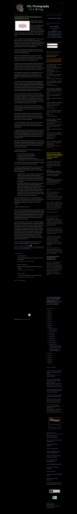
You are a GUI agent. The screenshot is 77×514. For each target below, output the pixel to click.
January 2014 (52, 344)
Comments (50, 46)
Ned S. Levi (20, 273)
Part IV (16, 241)
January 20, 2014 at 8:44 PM (26, 270)
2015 (49, 325)
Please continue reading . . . (52, 212)
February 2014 (52, 342)
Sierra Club (53, 471)
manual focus (30, 247)
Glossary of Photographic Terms (54, 34)
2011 (49, 357)
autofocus (38, 39)
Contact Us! (54, 30)
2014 (49, 327)
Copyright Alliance (54, 448)
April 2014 (51, 338)
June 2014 (51, 334)
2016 (49, 323)
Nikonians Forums (50, 270)
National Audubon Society (56, 464)
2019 (49, 317)
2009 (49, 361)
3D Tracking (21, 246)
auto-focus (34, 246)
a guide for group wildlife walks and (54, 390)
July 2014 (51, 332)
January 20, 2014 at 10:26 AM (26, 261)
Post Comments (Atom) (25, 319)
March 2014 (51, 340)
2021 (49, 314)
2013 (49, 353)
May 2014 (51, 336)
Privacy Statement (50, 504)
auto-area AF (27, 246)
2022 (49, 312)
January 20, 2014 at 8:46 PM (26, 277)
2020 (49, 316)
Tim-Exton (53, 389)
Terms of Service (50, 503)
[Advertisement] (54, 286)
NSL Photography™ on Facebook (55, 33)
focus (42, 22)
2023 (49, 310)
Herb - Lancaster (54, 404)
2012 (49, 355)
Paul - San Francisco (55, 379)
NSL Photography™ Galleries (54, 18)
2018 (49, 319)
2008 (49, 362)
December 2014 (52, 329)
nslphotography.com (51, 259)
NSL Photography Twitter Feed (53, 171)
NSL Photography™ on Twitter (54, 31)
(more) (60, 386)
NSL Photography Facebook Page (54, 179)
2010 (49, 359)
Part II (21, 42)
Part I (16, 39)
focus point (24, 247)
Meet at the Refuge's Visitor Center (54, 78)
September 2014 (52, 330)
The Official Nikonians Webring (55, 424)
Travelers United (56, 264)
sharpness (37, 247)
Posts (49, 44)
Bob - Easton (54, 395)
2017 (49, 321)
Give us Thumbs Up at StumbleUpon (54, 37)
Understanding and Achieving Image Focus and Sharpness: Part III (28, 17)
